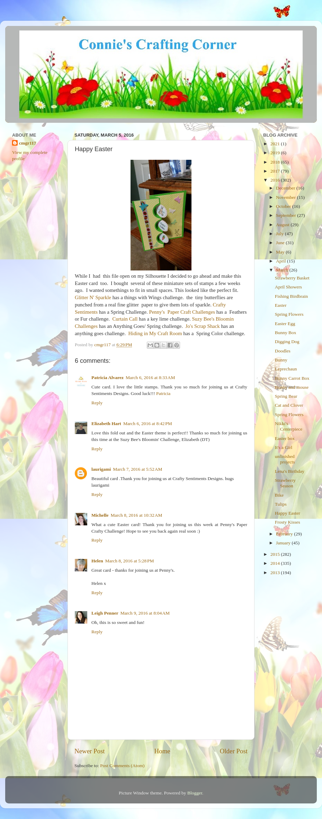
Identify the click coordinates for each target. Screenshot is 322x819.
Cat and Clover (289, 405)
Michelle (99, 515)
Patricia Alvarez (107, 377)
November (286, 197)
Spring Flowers (289, 314)
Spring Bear (286, 396)
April (281, 261)
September (286, 215)
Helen (97, 560)
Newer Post (89, 751)
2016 (275, 180)
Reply (96, 402)
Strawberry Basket (292, 277)
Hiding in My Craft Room (155, 333)
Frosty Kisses (287, 522)
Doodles (282, 350)
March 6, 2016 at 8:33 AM (150, 377)
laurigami (101, 469)
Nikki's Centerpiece (288, 426)
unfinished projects (285, 459)
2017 (275, 171)
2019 (275, 152)
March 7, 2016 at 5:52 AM (137, 469)
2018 (275, 162)
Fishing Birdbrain (291, 296)
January (284, 542)
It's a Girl (283, 447)
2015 (275, 554)
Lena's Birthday (289, 471)
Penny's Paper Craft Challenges (182, 312)
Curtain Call (124, 319)
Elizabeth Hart (106, 423)
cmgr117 (27, 143)
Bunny (281, 359)
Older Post (234, 751)
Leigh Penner (104, 613)
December (286, 188)
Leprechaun (286, 368)
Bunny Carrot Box (292, 378)
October (284, 206)
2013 (275, 572)
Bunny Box (285, 332)
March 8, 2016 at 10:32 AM (136, 515)
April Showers (288, 286)
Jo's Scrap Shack (203, 326)
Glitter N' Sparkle (93, 297)
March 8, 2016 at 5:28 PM (129, 560)
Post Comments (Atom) (122, 765)
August (283, 224)
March (282, 270)
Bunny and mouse (292, 387)
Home (162, 751)
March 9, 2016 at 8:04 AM (145, 613)
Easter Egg (285, 323)
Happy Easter (287, 513)
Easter (281, 305)
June (281, 242)
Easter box (285, 438)
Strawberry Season (285, 483)
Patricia (163, 393)
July (280, 233)
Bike (279, 495)
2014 (275, 563)
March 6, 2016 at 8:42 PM (147, 423)
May (281, 252)
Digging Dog (287, 341)
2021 (275, 143)
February (285, 533)
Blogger (194, 792)
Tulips (281, 504)
